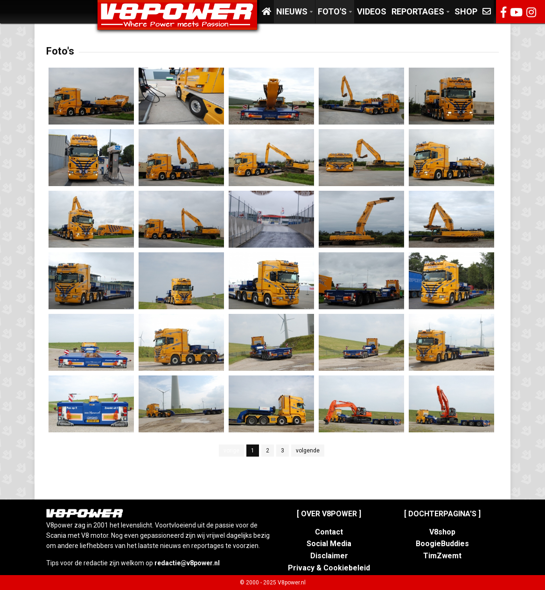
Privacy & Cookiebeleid (329, 567)
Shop (465, 11)
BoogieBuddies (442, 543)
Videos (371, 11)
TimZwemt (442, 555)
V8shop (442, 532)
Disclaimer (329, 555)
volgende (308, 450)
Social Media (329, 543)
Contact (329, 532)
